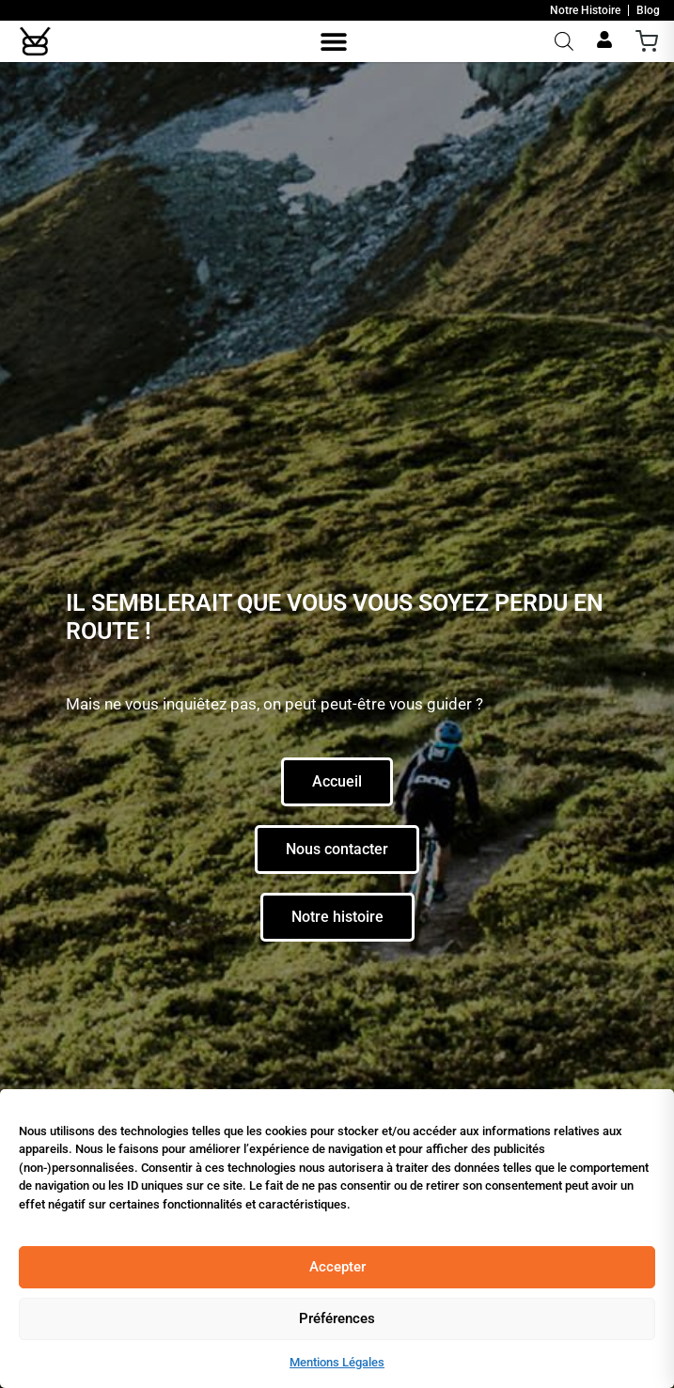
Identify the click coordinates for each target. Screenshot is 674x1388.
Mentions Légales (337, 1362)
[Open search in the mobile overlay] (564, 41)
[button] (333, 41)
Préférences (337, 1318)
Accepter (337, 1266)
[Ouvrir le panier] (646, 41)
